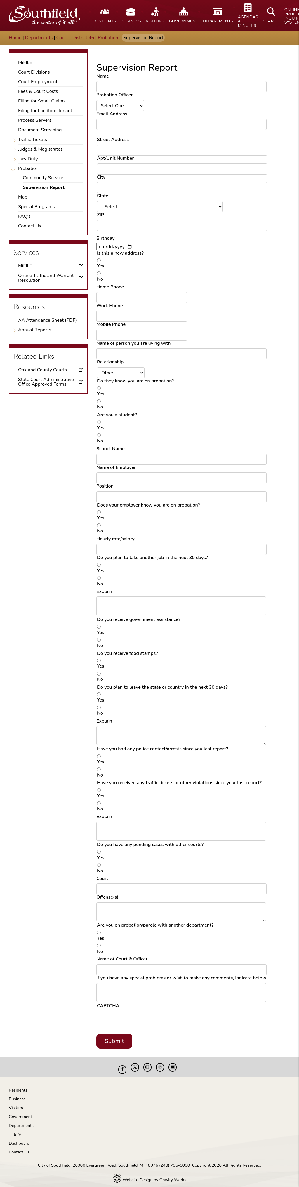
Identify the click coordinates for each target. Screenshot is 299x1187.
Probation (108, 37)
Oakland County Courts (42, 370)
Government (20, 1112)
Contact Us (29, 226)
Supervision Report (44, 187)
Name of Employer (116, 467)
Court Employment (38, 82)
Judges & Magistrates (40, 149)
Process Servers (34, 120)
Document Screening (40, 130)
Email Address (111, 113)
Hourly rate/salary (115, 539)
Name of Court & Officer (121, 959)
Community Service (43, 178)
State (102, 196)
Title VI (15, 1130)
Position (105, 486)
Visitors (16, 1103)
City (101, 177)
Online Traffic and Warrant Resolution (46, 277)
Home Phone (110, 287)
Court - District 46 (75, 37)
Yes (100, 266)
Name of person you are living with (133, 343)
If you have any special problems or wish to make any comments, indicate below (181, 978)
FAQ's (24, 216)
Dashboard (19, 1139)
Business (17, 1094)
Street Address (113, 139)
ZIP (100, 214)
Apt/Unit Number (115, 158)
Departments (39, 37)
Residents (18, 1086)
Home (15, 37)
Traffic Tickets (32, 139)
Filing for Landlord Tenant (45, 110)
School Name (110, 448)
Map (22, 197)
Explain (104, 591)
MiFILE (25, 62)
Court (102, 878)
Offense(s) (107, 897)
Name (102, 76)
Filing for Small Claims (41, 101)
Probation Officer (114, 95)
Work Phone (109, 305)
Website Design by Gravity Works (149, 1175)
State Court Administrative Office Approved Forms (46, 381)
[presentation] (141, 1022)
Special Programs (36, 206)
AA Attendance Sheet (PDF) (47, 320)
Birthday (105, 238)
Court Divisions (34, 72)
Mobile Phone (111, 324)
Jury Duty (28, 159)
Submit (114, 1041)
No (100, 279)
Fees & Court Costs (38, 91)
